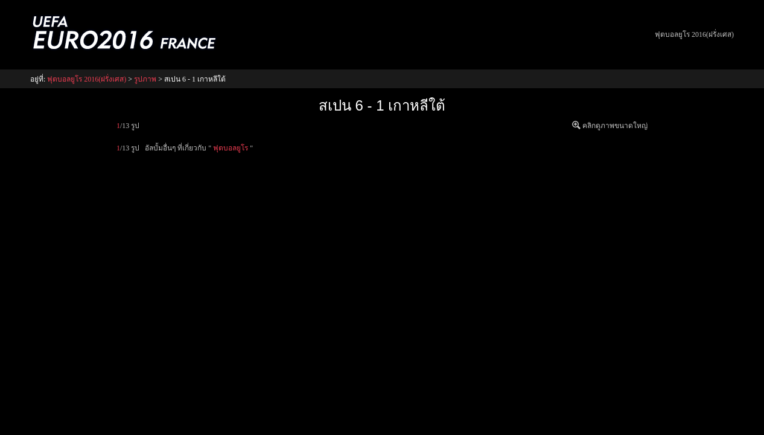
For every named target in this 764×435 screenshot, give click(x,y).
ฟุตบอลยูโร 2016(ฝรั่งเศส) (694, 34)
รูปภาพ (145, 79)
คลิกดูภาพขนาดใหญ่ (615, 125)
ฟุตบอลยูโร (230, 148)
